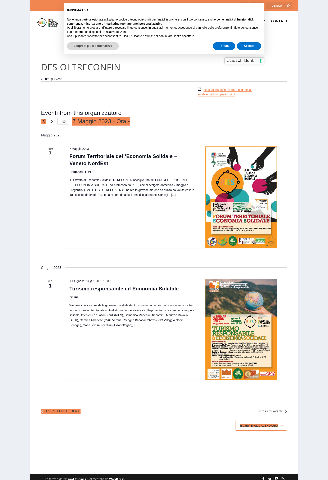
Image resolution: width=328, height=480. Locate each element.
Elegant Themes (74, 475)
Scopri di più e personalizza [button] (93, 45)
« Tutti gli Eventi (51, 75)
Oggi (63, 117)
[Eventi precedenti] (43, 117)
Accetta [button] (249, 45)
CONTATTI (279, 24)
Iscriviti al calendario (259, 422)
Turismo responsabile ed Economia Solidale (124, 285)
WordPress (116, 475)
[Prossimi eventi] (51, 117)
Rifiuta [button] (224, 45)
